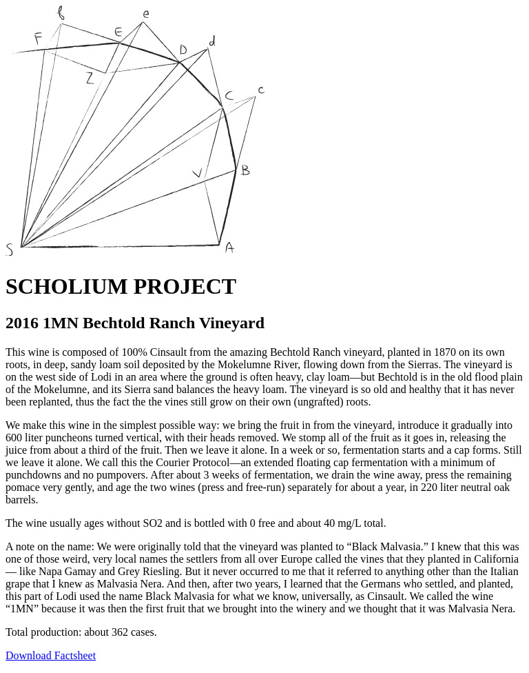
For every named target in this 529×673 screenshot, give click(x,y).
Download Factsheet (51, 655)
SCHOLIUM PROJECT (121, 286)
